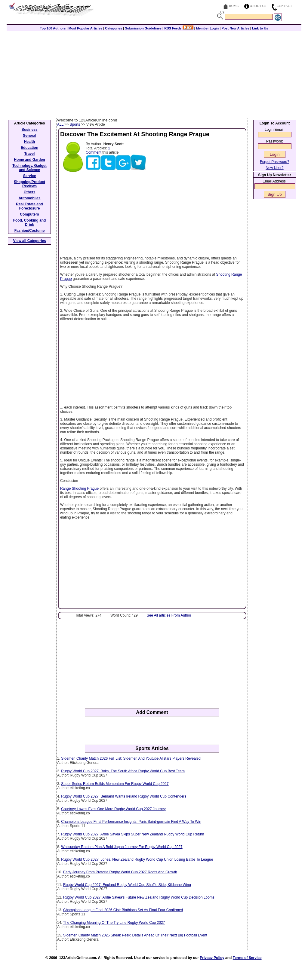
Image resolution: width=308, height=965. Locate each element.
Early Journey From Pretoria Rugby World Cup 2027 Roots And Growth (120, 872)
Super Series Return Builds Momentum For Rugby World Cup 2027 (114, 784)
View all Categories (29, 241)
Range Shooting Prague (79, 488)
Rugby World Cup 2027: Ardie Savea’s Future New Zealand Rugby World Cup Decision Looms (138, 897)
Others (29, 192)
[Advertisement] (154, 73)
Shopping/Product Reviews (29, 184)
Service (29, 176)
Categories (113, 28)
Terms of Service (247, 958)
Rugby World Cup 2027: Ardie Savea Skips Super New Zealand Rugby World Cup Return (132, 834)
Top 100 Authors (53, 28)
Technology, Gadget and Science (29, 168)
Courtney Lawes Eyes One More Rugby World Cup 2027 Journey (113, 809)
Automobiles (30, 198)
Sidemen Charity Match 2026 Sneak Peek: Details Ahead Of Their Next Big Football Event (135, 935)
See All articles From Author (169, 615)
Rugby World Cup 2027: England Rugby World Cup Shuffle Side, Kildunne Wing (127, 885)
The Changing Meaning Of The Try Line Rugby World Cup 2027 (114, 923)
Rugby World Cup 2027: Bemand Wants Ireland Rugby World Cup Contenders (123, 796)
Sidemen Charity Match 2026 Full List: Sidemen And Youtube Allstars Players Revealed (131, 758)
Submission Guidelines (143, 28)
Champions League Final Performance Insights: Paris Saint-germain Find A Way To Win (131, 821)
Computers (29, 214)
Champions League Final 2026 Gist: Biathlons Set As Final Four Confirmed (123, 910)
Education (29, 148)
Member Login (207, 28)
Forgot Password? (274, 162)
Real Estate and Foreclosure (29, 206)
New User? (274, 168)
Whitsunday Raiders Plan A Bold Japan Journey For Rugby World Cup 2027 (121, 847)
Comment (93, 152)
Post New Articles (235, 28)
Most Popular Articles (85, 28)
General (29, 135)
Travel (29, 154)
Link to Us (260, 28)
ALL (60, 124)
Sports (75, 124)
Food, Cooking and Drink (29, 222)
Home (234, 6)
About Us (258, 6)
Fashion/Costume (29, 230)
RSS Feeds (178, 28)
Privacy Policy (212, 958)
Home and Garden (29, 160)
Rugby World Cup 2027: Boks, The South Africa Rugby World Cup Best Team (123, 771)
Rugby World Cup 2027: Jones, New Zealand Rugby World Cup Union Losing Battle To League (137, 859)
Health (29, 141)
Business (29, 129)
